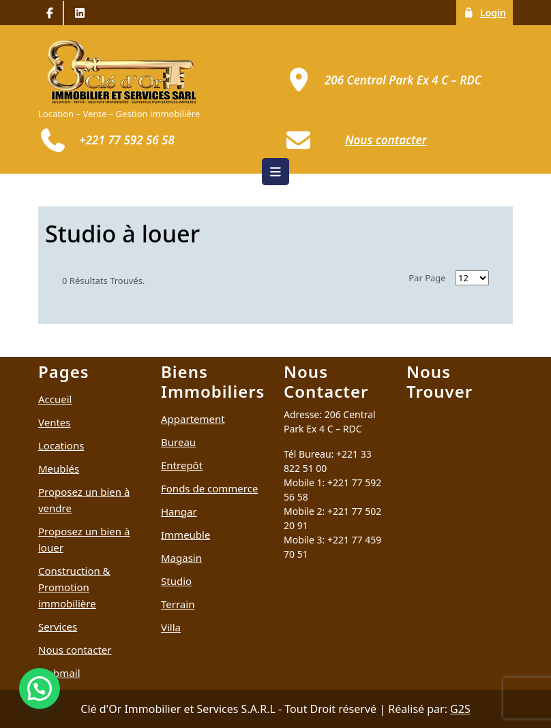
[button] (39, 688)
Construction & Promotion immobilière (74, 587)
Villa (171, 627)
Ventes (54, 422)
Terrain (177, 604)
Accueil (55, 399)
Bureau (178, 442)
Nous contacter (74, 649)
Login (488, 12)
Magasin (181, 558)
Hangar (179, 511)
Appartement (193, 419)
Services (57, 626)
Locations (61, 445)
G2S (460, 708)
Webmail (59, 673)
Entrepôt (182, 465)
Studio (176, 581)
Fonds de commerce (209, 488)
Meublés (58, 468)
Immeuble (185, 534)
